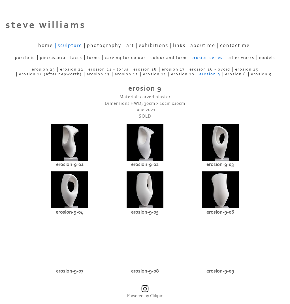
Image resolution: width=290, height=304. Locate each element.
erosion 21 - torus (108, 69)
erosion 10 (183, 74)
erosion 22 (72, 69)
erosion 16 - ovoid (209, 69)
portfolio (25, 57)
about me (202, 45)
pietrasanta (52, 57)
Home (45, 45)
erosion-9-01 (70, 164)
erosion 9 (209, 74)
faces (76, 57)
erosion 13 (98, 74)
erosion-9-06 (220, 212)
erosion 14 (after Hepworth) (50, 74)
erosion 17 (173, 69)
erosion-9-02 (145, 164)
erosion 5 (261, 74)
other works (240, 57)
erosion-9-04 (70, 212)
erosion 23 (43, 69)
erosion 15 (246, 69)
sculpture (70, 45)
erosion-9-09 (220, 271)
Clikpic (156, 295)
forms (93, 57)
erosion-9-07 (70, 271)
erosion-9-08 (145, 271)
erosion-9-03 (220, 164)
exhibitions (153, 45)
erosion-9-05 (145, 212)
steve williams (46, 25)
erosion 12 (126, 74)
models (267, 57)
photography (104, 45)
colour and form (168, 57)
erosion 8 (235, 74)
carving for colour (125, 57)
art (130, 45)
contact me (235, 45)
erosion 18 (145, 69)
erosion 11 (154, 74)
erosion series (207, 57)
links (179, 45)
